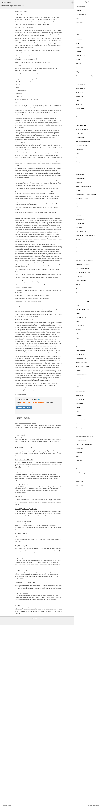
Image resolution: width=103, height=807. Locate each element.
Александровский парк (81, 374)
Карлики (78, 407)
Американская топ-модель (25, 582)
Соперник (78, 215)
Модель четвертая (22, 570)
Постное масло (79, 432)
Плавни (77, 116)
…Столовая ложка (80, 256)
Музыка (78, 59)
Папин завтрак (79, 428)
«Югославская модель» (24, 447)
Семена (77, 305)
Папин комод (79, 452)
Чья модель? (20, 435)
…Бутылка (78, 207)
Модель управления (23, 521)
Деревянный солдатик (81, 243)
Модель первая (21, 533)
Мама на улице (79, 403)
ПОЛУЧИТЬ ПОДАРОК (24, 407)
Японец (77, 161)
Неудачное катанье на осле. (82, 468)
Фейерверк (78, 71)
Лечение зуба (79, 51)
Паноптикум (79, 182)
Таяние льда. (79, 276)
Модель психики (21, 593)
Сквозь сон (78, 10)
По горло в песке (80, 354)
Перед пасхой (79, 292)
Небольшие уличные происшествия (84, 260)
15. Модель (19, 496)
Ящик (77, 247)
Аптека (77, 411)
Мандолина (78, 288)
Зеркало (78, 284)
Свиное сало (79, 460)
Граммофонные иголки (81, 362)
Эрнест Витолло (80, 202)
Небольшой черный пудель (82, 309)
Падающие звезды (80, 391)
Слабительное (79, 423)
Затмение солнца (80, 485)
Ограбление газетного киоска (83, 141)
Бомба (77, 456)
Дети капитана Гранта (81, 145)
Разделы (41, 618)
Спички (78, 166)
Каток (77, 43)
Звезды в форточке (80, 88)
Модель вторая (21, 546)
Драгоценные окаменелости (82, 264)
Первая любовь (79, 481)
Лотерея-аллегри (80, 223)
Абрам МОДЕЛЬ (21, 484)
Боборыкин (78, 464)
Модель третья (21, 558)
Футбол (78, 211)
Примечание (79, 227)
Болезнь (78, 80)
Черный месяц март (80, 473)
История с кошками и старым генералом (86, 194)
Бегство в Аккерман (81, 121)
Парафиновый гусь (80, 448)
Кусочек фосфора (80, 174)
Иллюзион (78, 190)
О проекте (35, 618)
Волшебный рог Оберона (82, 419)
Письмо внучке (79, 22)
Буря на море (79, 104)
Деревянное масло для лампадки (84, 444)
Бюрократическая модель (25, 472)
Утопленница (79, 415)
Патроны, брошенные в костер (83, 272)
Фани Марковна (80, 399)
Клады (77, 170)
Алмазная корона (80, 325)
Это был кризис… (80, 84)
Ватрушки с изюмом (81, 440)
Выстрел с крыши (80, 178)
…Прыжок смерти (80, 333)
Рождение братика (80, 297)
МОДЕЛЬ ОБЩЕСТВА (24, 460)
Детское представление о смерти (84, 346)
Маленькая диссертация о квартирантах (85, 235)
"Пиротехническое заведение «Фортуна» (86, 76)
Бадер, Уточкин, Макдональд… (83, 198)
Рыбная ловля (79, 92)
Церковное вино (80, 157)
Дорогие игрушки (80, 137)
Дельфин (78, 100)
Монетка (78, 252)
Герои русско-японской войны (83, 186)
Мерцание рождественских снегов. (84, 436)
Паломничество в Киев (81, 358)
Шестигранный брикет (81, 231)
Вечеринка (78, 370)
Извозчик (78, 313)
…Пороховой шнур (80, 55)
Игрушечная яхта (80, 108)
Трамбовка (78, 329)
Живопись (78, 63)
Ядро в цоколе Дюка (81, 317)
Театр (77, 67)
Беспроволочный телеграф (82, 366)
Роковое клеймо (80, 219)
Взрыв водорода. (80, 112)
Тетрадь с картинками (81, 337)
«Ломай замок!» (80, 395)
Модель (18, 605)
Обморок (78, 239)
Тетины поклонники (81, 342)
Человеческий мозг (80, 350)
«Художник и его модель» (25, 423)
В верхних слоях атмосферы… (83, 301)
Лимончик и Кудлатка (81, 14)
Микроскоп (78, 321)
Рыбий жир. (79, 387)
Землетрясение (79, 383)
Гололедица (78, 477)
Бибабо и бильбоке (80, 35)
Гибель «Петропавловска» (82, 378)
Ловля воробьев (80, 149)
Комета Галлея (79, 133)
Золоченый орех (80, 26)
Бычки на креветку (80, 96)
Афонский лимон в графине (82, 268)
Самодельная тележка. (81, 280)
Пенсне (77, 18)
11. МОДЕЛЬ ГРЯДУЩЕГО (26, 509)
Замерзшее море (80, 47)
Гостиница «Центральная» (82, 129)
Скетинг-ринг (79, 39)
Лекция (77, 153)
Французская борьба (81, 31)
